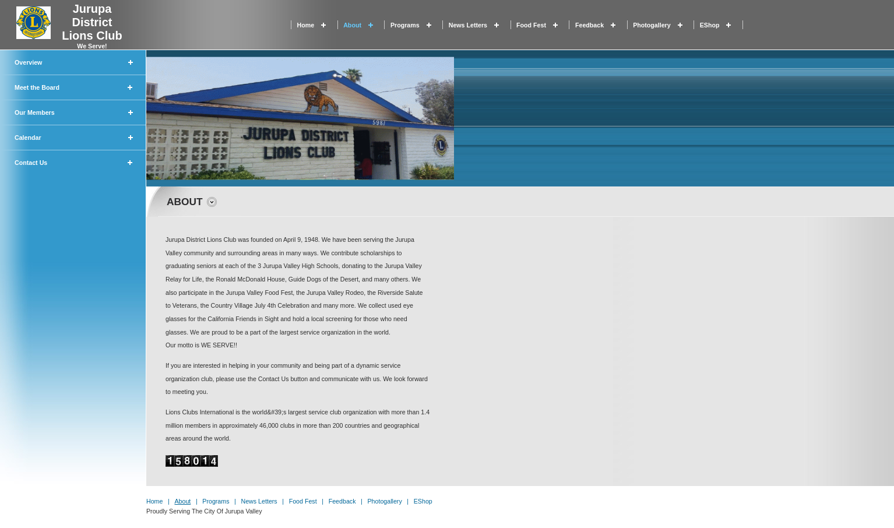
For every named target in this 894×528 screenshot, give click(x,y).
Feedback (589, 25)
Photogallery (652, 25)
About (352, 25)
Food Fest (531, 25)
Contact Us (31, 162)
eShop (710, 25)
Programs (405, 25)
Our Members (35, 112)
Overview (28, 62)
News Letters (468, 25)
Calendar (28, 137)
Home (306, 25)
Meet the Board (37, 87)
